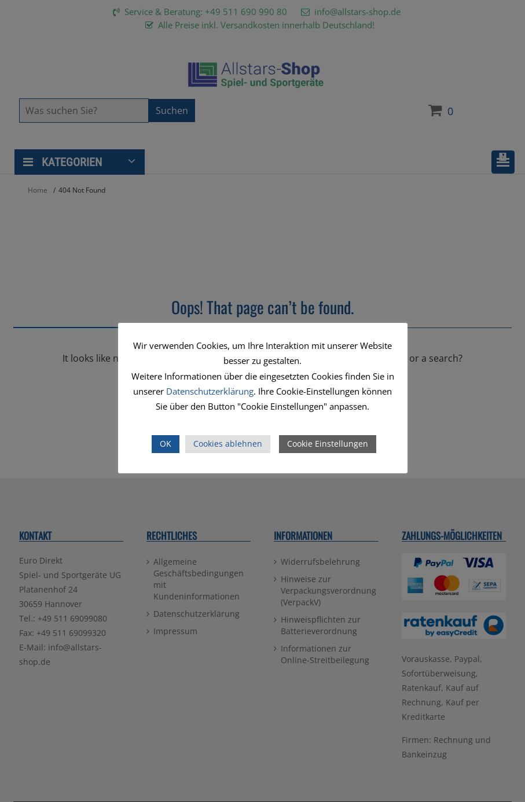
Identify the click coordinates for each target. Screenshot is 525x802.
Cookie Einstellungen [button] (327, 443)
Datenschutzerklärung (210, 391)
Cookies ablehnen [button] (227, 443)
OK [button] (165, 443)
